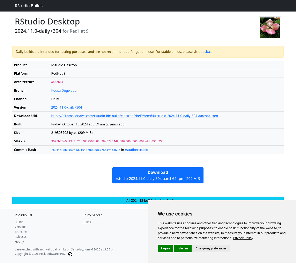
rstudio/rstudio (136, 149)
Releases (21, 237)
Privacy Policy (243, 238)
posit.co (206, 51)
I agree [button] (165, 248)
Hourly (19, 241)
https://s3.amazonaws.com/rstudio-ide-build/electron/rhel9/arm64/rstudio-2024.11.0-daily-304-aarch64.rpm (134, 116)
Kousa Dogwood (63, 90)
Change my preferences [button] (211, 248)
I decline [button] (182, 248)
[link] (243, 238)
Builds (19, 222)
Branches (21, 232)
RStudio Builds (29, 5)
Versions (20, 227)
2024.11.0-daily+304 (66, 107)
